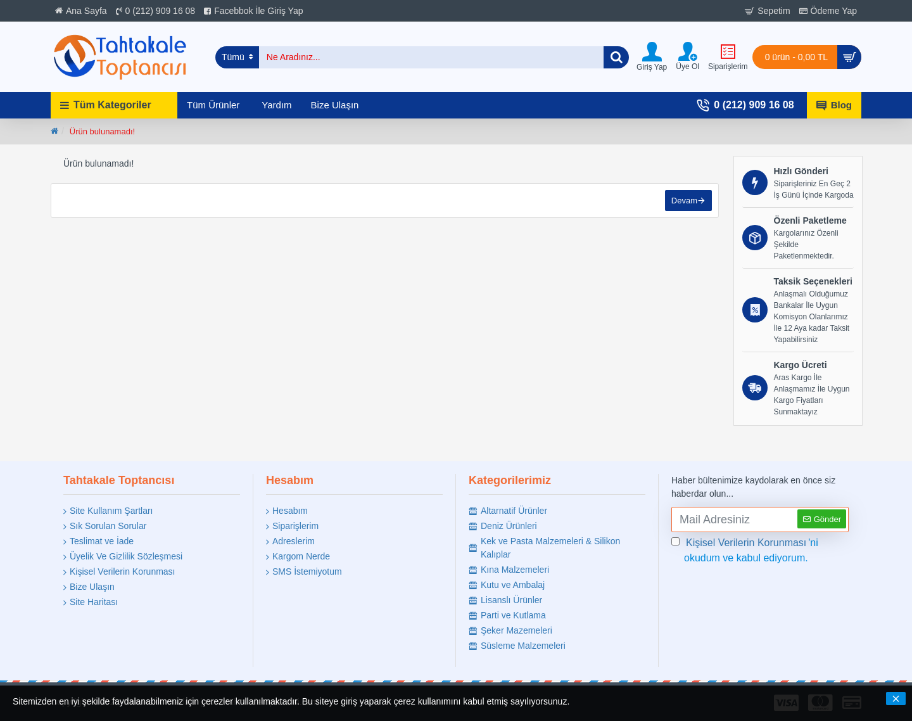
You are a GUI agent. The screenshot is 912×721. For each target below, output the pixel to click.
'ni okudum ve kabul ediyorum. (744, 549)
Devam (684, 200)
